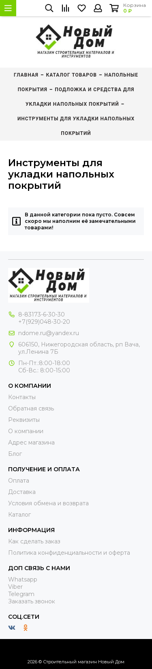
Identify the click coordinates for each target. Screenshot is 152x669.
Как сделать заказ (34, 541)
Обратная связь (31, 408)
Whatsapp (22, 579)
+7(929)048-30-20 (44, 321)
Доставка (22, 492)
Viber (15, 586)
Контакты (22, 397)
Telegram (21, 594)
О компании (25, 431)
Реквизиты (24, 419)
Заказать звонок (31, 601)
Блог (15, 453)
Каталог (19, 514)
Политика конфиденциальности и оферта (69, 552)
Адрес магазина (31, 442)
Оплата (18, 480)
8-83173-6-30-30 (41, 314)
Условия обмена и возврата (48, 503)
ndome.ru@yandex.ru (48, 333)
